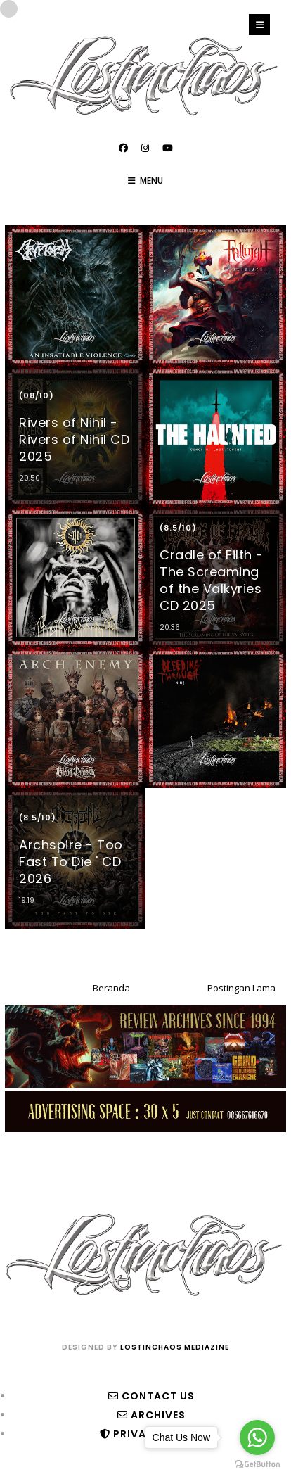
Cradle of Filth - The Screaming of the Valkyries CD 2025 (212, 580)
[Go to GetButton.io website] (257, 1464)
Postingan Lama (241, 988)
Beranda (111, 988)
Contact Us (151, 1396)
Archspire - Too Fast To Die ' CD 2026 (71, 861)
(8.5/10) (178, 527)
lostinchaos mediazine (174, 1347)
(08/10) (36, 395)
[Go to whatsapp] (257, 1437)
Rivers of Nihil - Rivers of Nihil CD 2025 (74, 439)
